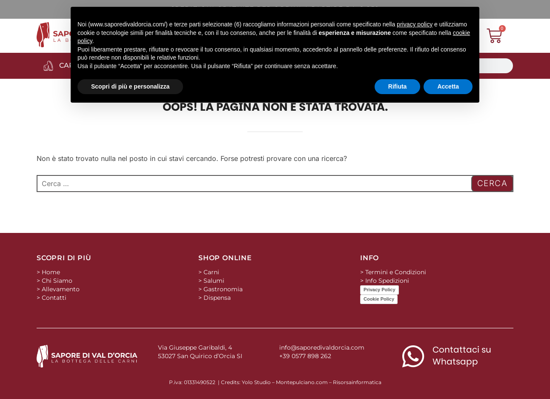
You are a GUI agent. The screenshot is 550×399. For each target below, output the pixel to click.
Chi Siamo (57, 280)
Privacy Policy (379, 289)
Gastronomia (223, 289)
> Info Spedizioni (384, 280)
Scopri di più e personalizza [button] (130, 86)
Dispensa (217, 297)
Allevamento (61, 289)
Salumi (213, 280)
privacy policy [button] (415, 24)
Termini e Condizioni (395, 272)
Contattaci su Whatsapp (462, 355)
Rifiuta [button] (397, 86)
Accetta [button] (448, 86)
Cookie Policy (379, 298)
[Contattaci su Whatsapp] (413, 356)
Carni (211, 272)
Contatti (54, 297)
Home (51, 272)
